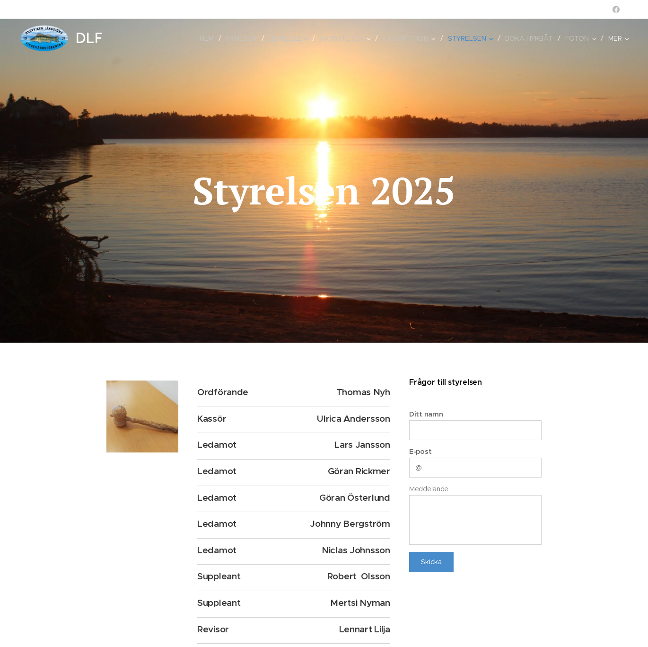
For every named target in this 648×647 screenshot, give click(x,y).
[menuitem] (132, 38)
